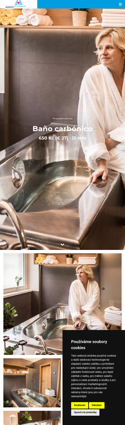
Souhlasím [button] (79, 405)
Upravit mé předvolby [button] (85, 412)
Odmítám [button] (97, 405)
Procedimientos (62, 118)
